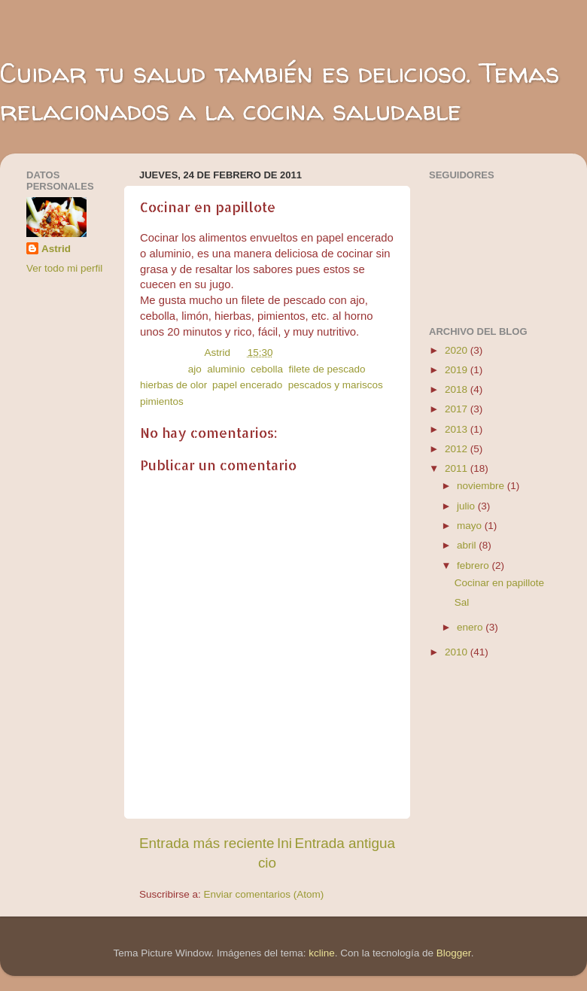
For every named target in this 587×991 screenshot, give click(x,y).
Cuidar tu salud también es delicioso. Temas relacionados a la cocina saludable (279, 91)
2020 (457, 350)
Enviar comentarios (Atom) (264, 894)
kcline (322, 953)
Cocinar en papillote (499, 582)
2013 (457, 429)
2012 (457, 448)
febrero (474, 565)
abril (468, 545)
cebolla (267, 369)
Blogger (453, 953)
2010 (457, 652)
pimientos (162, 401)
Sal (462, 602)
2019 (457, 369)
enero (471, 627)
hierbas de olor (173, 385)
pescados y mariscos (335, 385)
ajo (195, 369)
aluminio (226, 369)
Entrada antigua (345, 843)
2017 (457, 409)
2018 (457, 389)
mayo (471, 525)
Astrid (56, 248)
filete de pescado (326, 369)
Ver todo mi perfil (64, 268)
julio (467, 506)
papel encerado (247, 385)
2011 (457, 468)
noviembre (482, 485)
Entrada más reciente (207, 843)
